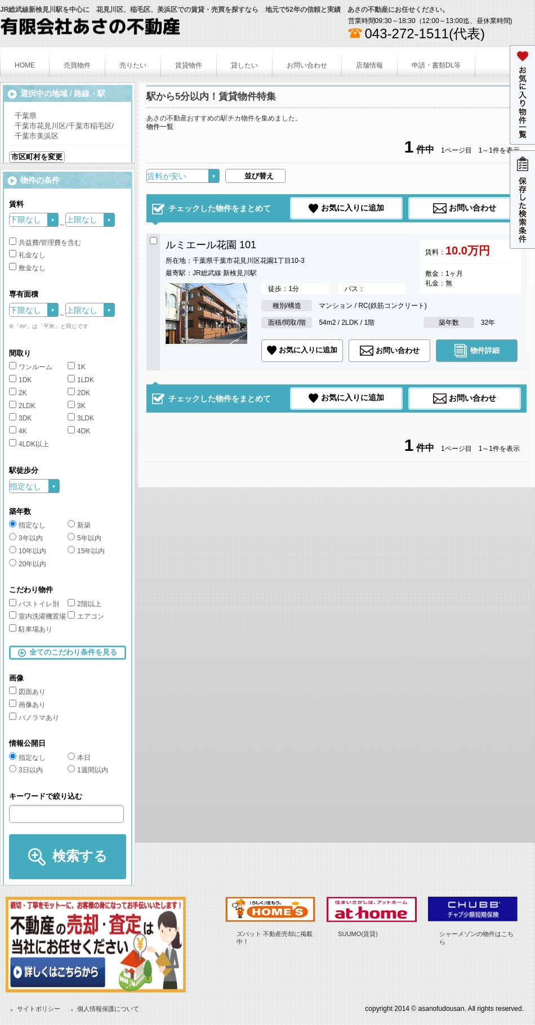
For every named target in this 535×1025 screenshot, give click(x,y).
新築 (79, 525)
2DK (79, 393)
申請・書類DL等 (436, 65)
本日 (79, 758)
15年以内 (86, 551)
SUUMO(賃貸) (358, 933)
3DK (20, 418)
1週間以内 (88, 770)
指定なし (27, 525)
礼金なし (27, 255)
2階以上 (84, 604)
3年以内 (26, 538)
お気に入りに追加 (352, 207)
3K (77, 406)
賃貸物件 (188, 65)
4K (18, 431)
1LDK (81, 380)
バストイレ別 (34, 604)
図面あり (27, 692)
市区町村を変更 (37, 157)
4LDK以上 (29, 444)
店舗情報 (369, 65)
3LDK (81, 418)
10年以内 (27, 551)
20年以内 (27, 564)
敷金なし (27, 268)
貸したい (244, 65)
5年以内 (84, 538)
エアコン (86, 616)
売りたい (132, 65)
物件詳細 (485, 350)
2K (18, 393)
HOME (25, 65)
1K (77, 367)
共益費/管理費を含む (45, 243)
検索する (80, 855)
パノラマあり (34, 718)
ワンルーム (30, 367)
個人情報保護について (108, 1008)
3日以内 (26, 770)
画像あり (27, 705)
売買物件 (77, 65)
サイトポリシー (38, 1008)
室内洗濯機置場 (37, 616)
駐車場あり (30, 629)
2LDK (22, 406)
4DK (79, 431)
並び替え (259, 176)
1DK (20, 380)
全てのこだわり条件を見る (73, 652)
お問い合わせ (307, 65)
